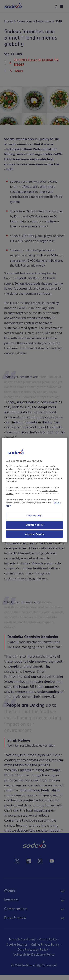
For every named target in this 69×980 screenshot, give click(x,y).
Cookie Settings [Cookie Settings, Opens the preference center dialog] (35, 515)
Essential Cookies (34, 524)
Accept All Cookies (34, 534)
